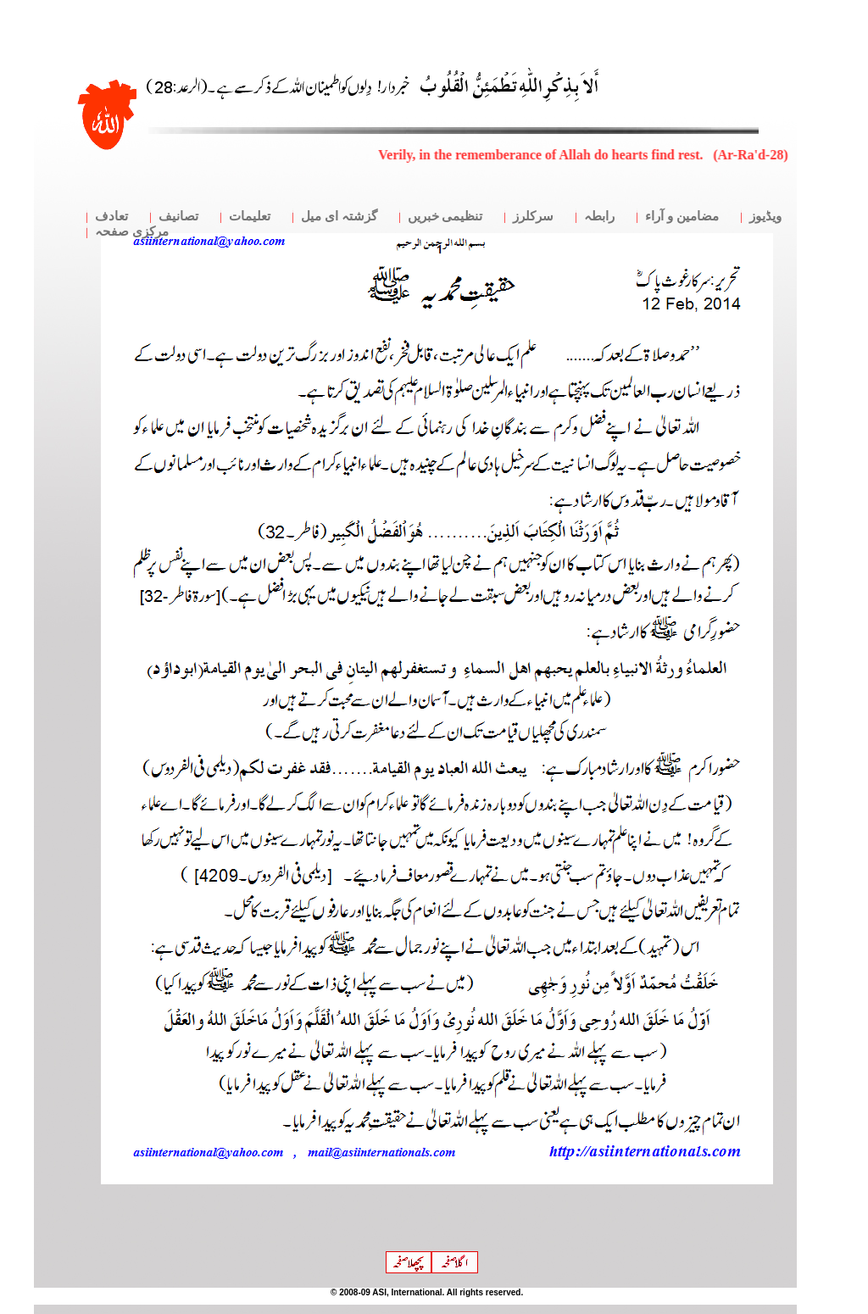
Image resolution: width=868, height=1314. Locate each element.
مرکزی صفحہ (132, 231)
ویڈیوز (765, 216)
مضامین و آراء (682, 216)
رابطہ (599, 216)
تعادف (111, 216)
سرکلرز (533, 216)
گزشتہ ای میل (339, 216)
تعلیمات (249, 216)
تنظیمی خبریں (445, 216)
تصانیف (178, 216)
